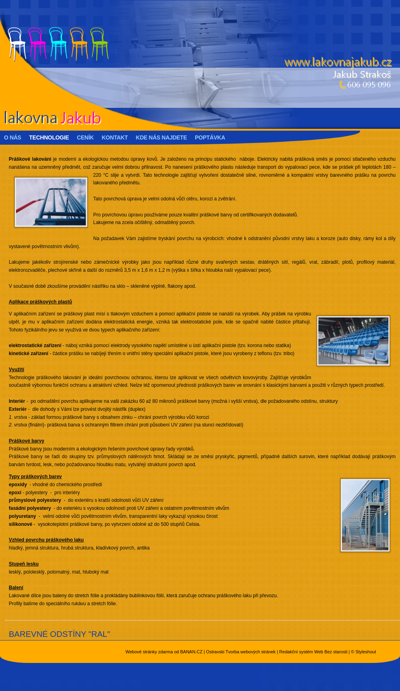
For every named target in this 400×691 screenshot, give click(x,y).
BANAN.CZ (191, 651)
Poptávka (210, 137)
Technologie (49, 137)
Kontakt (115, 137)
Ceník (85, 137)
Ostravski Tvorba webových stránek (241, 651)
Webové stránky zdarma (149, 651)
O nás (12, 137)
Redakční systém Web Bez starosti (313, 651)
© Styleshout (363, 651)
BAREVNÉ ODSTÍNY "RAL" (59, 634)
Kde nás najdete (161, 137)
